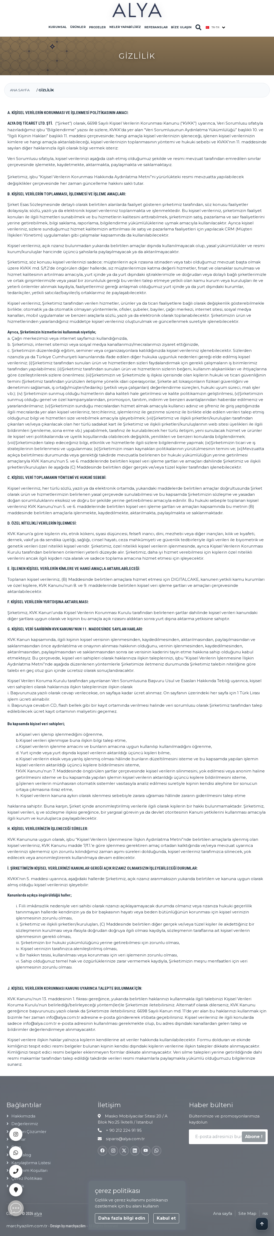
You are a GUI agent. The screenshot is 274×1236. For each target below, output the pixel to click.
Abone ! (253, 1136)
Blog (16, 1147)
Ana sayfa (20, 90)
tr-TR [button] (213, 27)
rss (265, 1213)
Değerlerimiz (24, 1123)
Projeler (97, 27)
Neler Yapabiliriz (125, 27)
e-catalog (21, 1154)
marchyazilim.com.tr (26, 1225)
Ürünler (77, 27)
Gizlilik (17, 1185)
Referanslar (156, 27)
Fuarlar (18, 1139)
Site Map (247, 1213)
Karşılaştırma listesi (31, 1162)
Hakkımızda (23, 1116)
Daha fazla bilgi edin (121, 1218)
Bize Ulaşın (181, 27)
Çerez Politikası (26, 1178)
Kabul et (166, 1218)
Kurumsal (57, 27)
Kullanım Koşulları (29, 1170)
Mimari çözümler (28, 1131)
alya (38, 1213)
